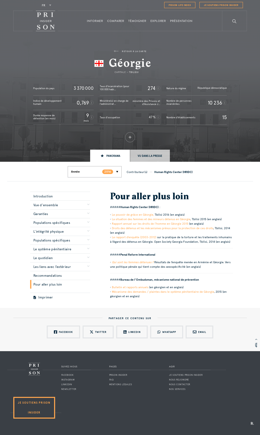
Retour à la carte (130, 51)
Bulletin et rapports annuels (130, 287)
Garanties (40, 214)
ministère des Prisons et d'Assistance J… (146, 103)
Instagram (68, 379)
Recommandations (47, 276)
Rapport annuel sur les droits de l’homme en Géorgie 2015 (150, 223)
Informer (95, 21)
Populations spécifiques (51, 223)
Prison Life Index (180, 5)
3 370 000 (84, 88)
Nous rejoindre (179, 379)
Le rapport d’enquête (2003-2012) (134, 237)
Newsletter (68, 389)
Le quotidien (43, 258)
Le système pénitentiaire (52, 249)
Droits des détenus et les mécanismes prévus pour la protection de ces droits (162, 228)
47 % (152, 117)
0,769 (83, 103)
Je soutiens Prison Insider (221, 5)
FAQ (111, 379)
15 (224, 117)
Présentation (181, 21)
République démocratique (212, 88)
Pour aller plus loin (47, 284)
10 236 (215, 103)
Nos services (177, 389)
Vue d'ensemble (45, 205)
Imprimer (43, 297)
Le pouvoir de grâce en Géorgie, (133, 214)
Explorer (158, 21)
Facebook (67, 375)
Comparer (115, 21)
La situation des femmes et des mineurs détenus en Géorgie (151, 219)
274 (152, 88)
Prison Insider (118, 375)
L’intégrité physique (48, 231)
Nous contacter (179, 384)
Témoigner (137, 21)
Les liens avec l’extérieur (52, 267)
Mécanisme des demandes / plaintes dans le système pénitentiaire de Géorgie (163, 291)
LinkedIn (66, 384)
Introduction (43, 196)
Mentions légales (120, 384)
